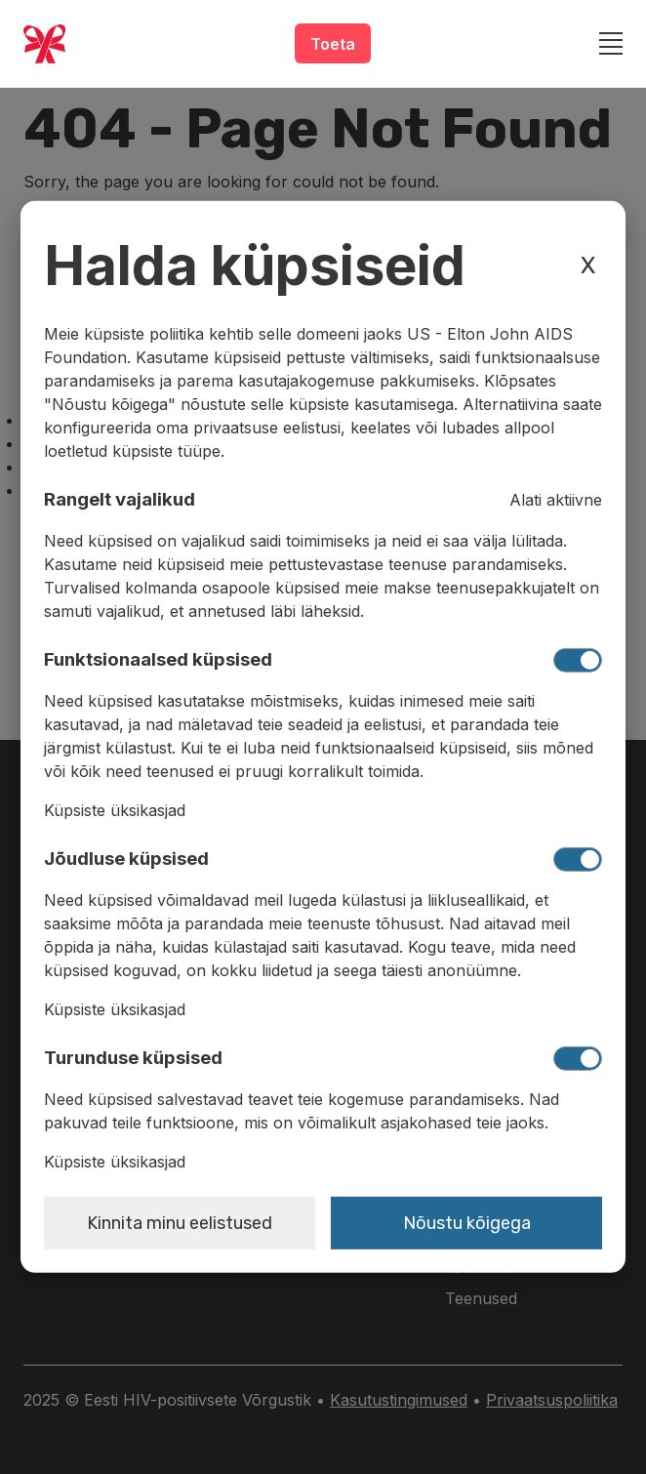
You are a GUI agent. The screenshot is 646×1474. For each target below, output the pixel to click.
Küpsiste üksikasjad (114, 810)
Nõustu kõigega (467, 1223)
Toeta (332, 44)
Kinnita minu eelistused (179, 1223)
